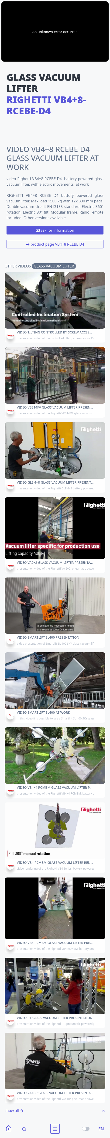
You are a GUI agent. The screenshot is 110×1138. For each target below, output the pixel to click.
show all (14, 1110)
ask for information (55, 230)
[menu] (55, 1129)
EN (101, 1128)
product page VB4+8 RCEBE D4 (55, 244)
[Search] (21, 1128)
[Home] (9, 1128)
